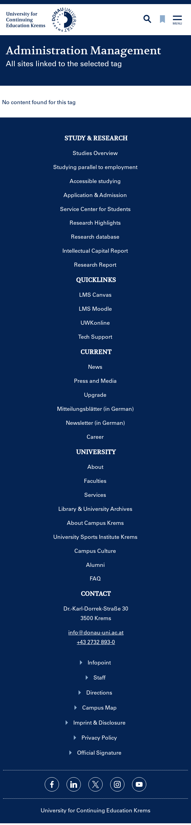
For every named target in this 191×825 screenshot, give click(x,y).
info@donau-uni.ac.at (95, 632)
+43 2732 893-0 (96, 641)
